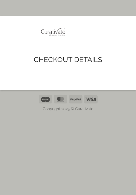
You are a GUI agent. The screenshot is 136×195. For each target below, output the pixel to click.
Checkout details (68, 60)
